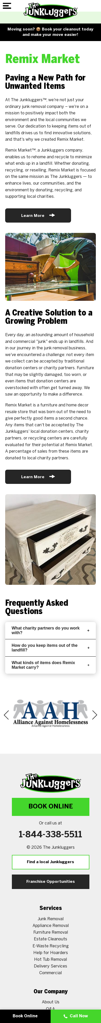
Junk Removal (50, 919)
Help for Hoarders (50, 953)
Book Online (50, 807)
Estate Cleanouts (50, 939)
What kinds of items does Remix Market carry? (50, 665)
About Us (50, 1002)
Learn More (38, 215)
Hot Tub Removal (50, 960)
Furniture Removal (50, 932)
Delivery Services (50, 966)
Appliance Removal (51, 926)
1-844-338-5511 (50, 835)
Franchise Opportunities (50, 882)
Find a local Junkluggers (50, 862)
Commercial (50, 973)
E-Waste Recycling (51, 946)
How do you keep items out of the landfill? (50, 647)
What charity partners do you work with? (50, 630)
